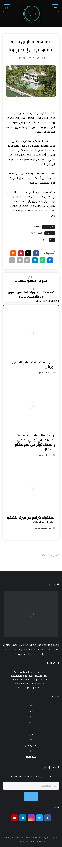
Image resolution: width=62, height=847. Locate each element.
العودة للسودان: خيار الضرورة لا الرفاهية (29, 676)
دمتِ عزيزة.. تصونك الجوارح (29, 688)
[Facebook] (47, 817)
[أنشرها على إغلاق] (28, 253)
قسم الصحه (47, 372)
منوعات (43, 239)
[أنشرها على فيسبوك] (36, 253)
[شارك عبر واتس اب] (42, 260)
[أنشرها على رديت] (13, 253)
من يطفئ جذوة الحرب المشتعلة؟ (29, 672)
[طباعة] (20, 260)
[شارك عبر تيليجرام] (35, 260)
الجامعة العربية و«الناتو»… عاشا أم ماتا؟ (29, 680)
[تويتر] (39, 817)
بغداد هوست (23, 841)
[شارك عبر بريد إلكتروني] (27, 260)
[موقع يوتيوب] (14, 817)
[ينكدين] (22, 817)
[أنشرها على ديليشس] (50, 260)
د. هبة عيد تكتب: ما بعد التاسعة (29, 684)
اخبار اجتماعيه (46, 528)
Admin (36, 226)
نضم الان (31, 796)
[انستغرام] (31, 817)
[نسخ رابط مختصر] (12, 260)
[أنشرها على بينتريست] (21, 253)
